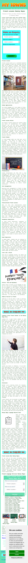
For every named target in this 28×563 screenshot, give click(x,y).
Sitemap (3, 551)
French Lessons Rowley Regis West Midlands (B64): (14, 17)
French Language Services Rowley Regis (13, 474)
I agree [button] (16, 551)
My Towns (4, 559)
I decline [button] (17, 554)
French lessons (5, 471)
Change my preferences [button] (16, 557)
